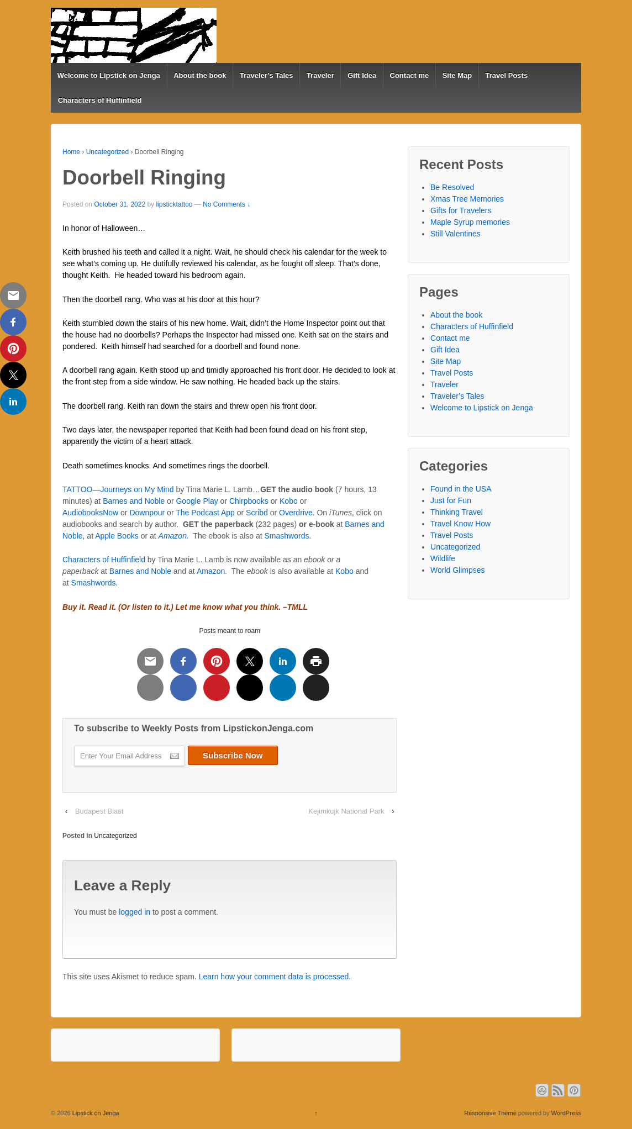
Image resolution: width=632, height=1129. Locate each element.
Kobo (289, 501)
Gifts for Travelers (460, 210)
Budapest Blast (99, 811)
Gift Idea (361, 75)
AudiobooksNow (90, 512)
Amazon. (174, 535)
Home (71, 152)
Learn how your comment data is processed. (275, 976)
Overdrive (296, 512)
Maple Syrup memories (470, 222)
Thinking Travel (456, 512)
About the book (199, 75)
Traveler (320, 75)
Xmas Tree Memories (467, 198)
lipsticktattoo (174, 204)
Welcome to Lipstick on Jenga (108, 75)
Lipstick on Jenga (95, 1113)
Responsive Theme (490, 1113)
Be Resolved (452, 187)
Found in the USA (461, 488)
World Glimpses (457, 570)
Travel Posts (507, 75)
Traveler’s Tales (266, 75)
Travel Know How (460, 523)
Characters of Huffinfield (100, 100)
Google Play (197, 501)
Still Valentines (455, 233)
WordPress (566, 1113)
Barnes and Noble (134, 501)
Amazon (210, 571)
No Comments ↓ (226, 204)
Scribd (257, 512)
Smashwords (287, 535)
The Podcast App (206, 512)
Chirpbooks (248, 501)
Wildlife (442, 558)
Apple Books (117, 535)
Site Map (457, 75)
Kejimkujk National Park (346, 811)
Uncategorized (107, 152)
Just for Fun (450, 500)
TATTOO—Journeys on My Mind (119, 489)
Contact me (409, 75)
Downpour (147, 512)
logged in (134, 912)
